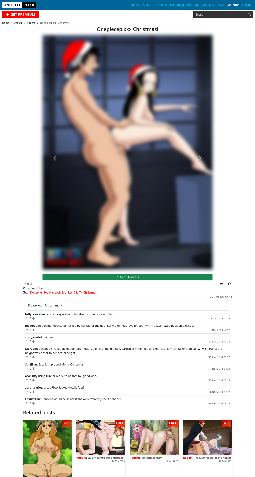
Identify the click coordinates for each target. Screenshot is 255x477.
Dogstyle (36, 292)
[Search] (249, 14)
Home (135, 5)
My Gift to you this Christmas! (105, 457)
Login (246, 5)
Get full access (127, 277)
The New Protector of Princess (212, 457)
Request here (188, 5)
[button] (55, 158)
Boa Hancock (52, 292)
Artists (148, 5)
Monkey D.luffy (72, 292)
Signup (233, 5)
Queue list (165, 5)
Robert (81, 458)
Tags (221, 5)
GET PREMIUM (20, 14)
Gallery (208, 5)
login (41, 305)
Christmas (90, 292)
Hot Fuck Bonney (151, 457)
